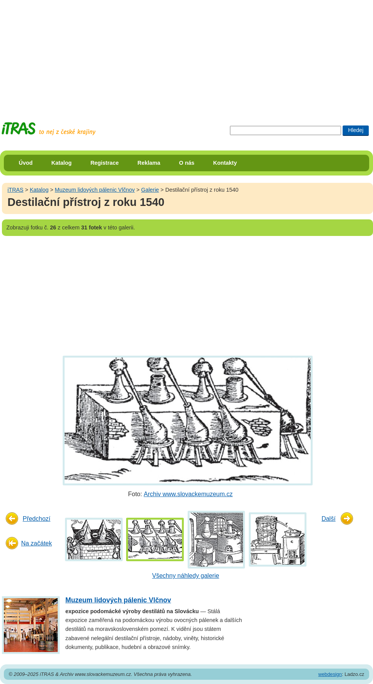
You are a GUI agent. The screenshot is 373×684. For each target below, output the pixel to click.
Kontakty (225, 163)
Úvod (26, 163)
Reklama (149, 163)
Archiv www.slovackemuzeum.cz (188, 494)
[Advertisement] (115, 54)
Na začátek (36, 543)
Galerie (150, 190)
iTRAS (15, 190)
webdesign (330, 674)
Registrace (104, 163)
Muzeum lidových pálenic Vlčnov (95, 190)
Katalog (62, 163)
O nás (187, 163)
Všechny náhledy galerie (185, 575)
